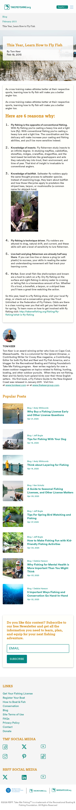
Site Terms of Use (13, 714)
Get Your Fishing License (18, 693)
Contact (8, 727)
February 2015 (9, 21)
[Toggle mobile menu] (71, 7)
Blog (4, 16)
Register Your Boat (14, 697)
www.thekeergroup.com (45, 385)
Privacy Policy (11, 722)
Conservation (11, 706)
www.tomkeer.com (15, 385)
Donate (7, 731)
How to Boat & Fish (14, 702)
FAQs (6, 718)
